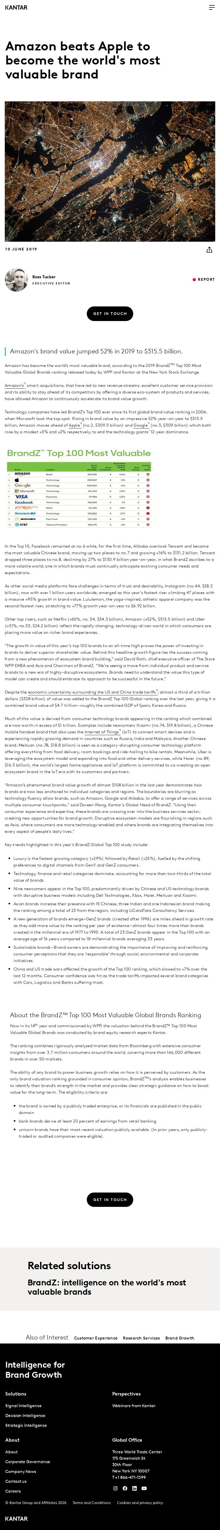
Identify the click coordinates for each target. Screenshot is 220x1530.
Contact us (16, 1482)
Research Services (141, 1338)
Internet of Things (102, 732)
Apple (74, 425)
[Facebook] (125, 1489)
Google (140, 425)
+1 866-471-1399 (130, 1478)
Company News (20, 1472)
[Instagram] (115, 1489)
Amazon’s (14, 386)
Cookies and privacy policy (140, 1503)
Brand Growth (180, 1338)
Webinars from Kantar (134, 1406)
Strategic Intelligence (26, 1426)
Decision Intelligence (25, 1416)
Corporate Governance (27, 1462)
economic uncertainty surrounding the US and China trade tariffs (92, 692)
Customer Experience (96, 1338)
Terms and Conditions (92, 1503)
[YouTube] (134, 1489)
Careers (12, 1491)
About (11, 1452)
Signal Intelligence (23, 1406)
